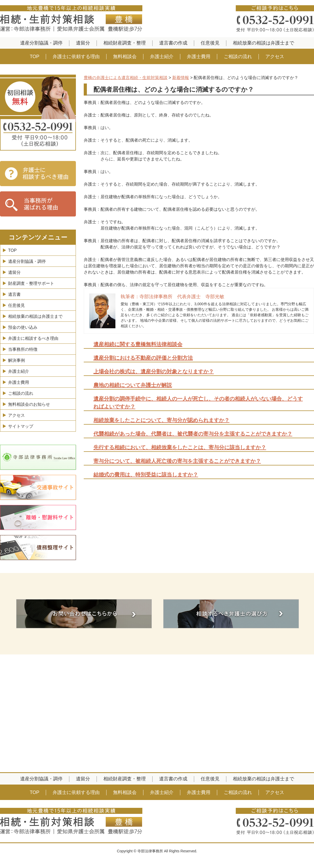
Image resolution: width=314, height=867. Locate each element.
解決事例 (16, 360)
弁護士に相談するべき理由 (33, 338)
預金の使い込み (22, 327)
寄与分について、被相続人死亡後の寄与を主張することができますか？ (177, 461)
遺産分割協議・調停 (41, 43)
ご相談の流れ (238, 56)
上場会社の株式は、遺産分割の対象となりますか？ (153, 371)
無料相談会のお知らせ (29, 404)
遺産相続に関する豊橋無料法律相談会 (137, 344)
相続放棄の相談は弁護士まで (263, 43)
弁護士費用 (198, 56)
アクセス (274, 56)
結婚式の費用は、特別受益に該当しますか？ (145, 474)
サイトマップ (20, 426)
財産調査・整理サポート (31, 283)
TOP (35, 56)
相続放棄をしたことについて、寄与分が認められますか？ (161, 420)
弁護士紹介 (161, 56)
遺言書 (14, 294)
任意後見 (210, 43)
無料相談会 (125, 56)
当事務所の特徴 (22, 349)
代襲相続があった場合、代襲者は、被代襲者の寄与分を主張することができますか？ (192, 434)
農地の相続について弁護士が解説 (132, 385)
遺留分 (83, 43)
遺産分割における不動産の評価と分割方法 (143, 358)
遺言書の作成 (173, 43)
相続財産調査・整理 (124, 43)
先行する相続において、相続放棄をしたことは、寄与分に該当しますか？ (179, 447)
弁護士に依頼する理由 (76, 56)
